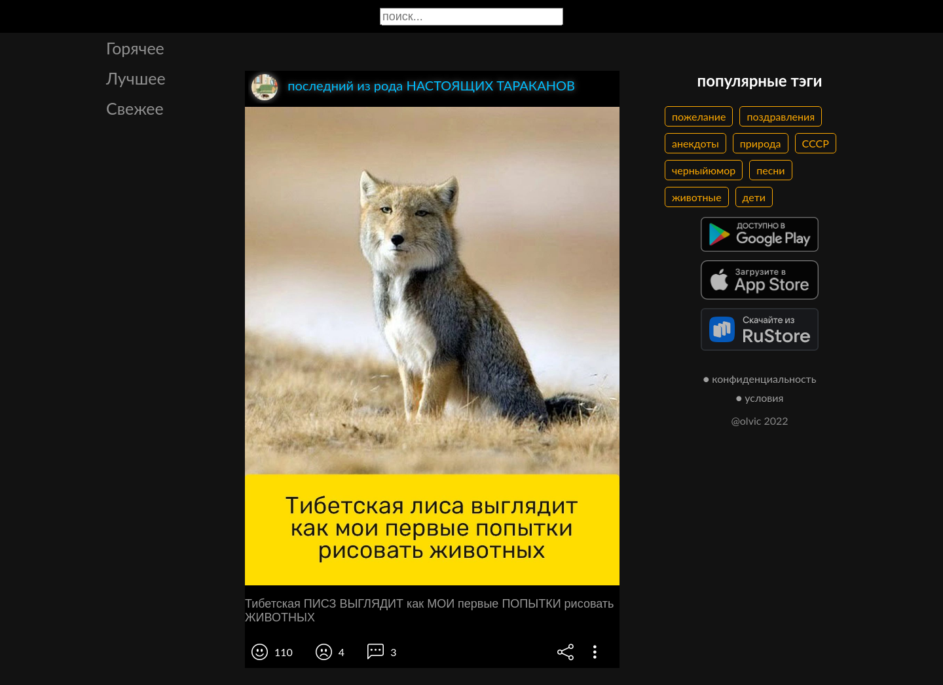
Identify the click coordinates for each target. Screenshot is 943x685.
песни (770, 170)
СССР (815, 143)
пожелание (699, 116)
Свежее (135, 108)
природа (760, 143)
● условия (760, 397)
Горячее (135, 48)
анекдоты (695, 143)
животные (697, 197)
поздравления (781, 116)
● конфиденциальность (760, 378)
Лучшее (136, 78)
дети (754, 197)
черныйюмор (703, 170)
